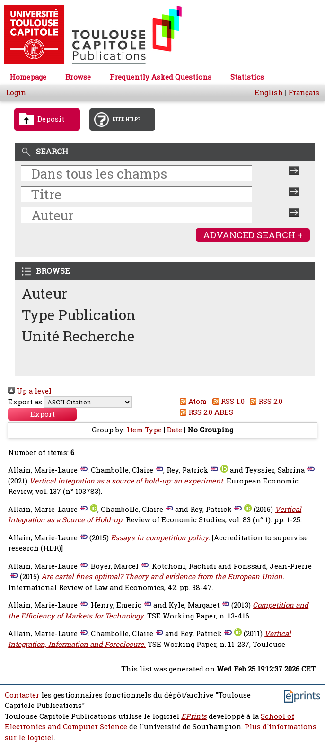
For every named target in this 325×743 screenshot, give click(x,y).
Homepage (27, 77)
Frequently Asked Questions (160, 77)
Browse (78, 77)
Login (16, 93)
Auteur (44, 293)
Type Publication (79, 314)
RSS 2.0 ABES (205, 412)
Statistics (247, 77)
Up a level (30, 391)
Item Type (144, 430)
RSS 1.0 (227, 401)
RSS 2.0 (264, 401)
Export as (25, 402)
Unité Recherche (78, 336)
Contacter (22, 695)
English (269, 93)
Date (174, 430)
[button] (42, 414)
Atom (191, 401)
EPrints (194, 716)
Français (303, 93)
